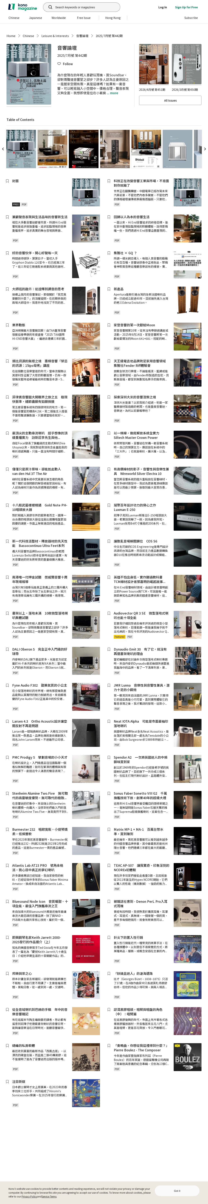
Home (10, 36)
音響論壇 (82, 36)
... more (112, 92)
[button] (65, 63)
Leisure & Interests (55, 36)
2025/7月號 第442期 (109, 36)
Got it (177, 1190)
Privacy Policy (29, 1196)
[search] (48, 7)
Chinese (28, 36)
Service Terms (49, 1196)
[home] (22, 7)
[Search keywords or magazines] (86, 7)
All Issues (170, 100)
